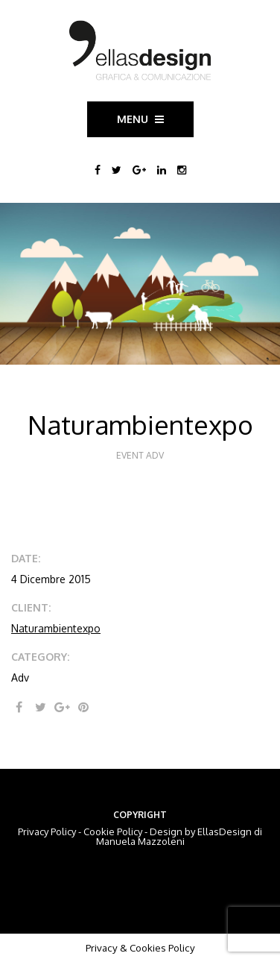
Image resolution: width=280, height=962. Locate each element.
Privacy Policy (47, 831)
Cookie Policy (112, 831)
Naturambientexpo (56, 628)
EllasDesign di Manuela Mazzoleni (179, 836)
